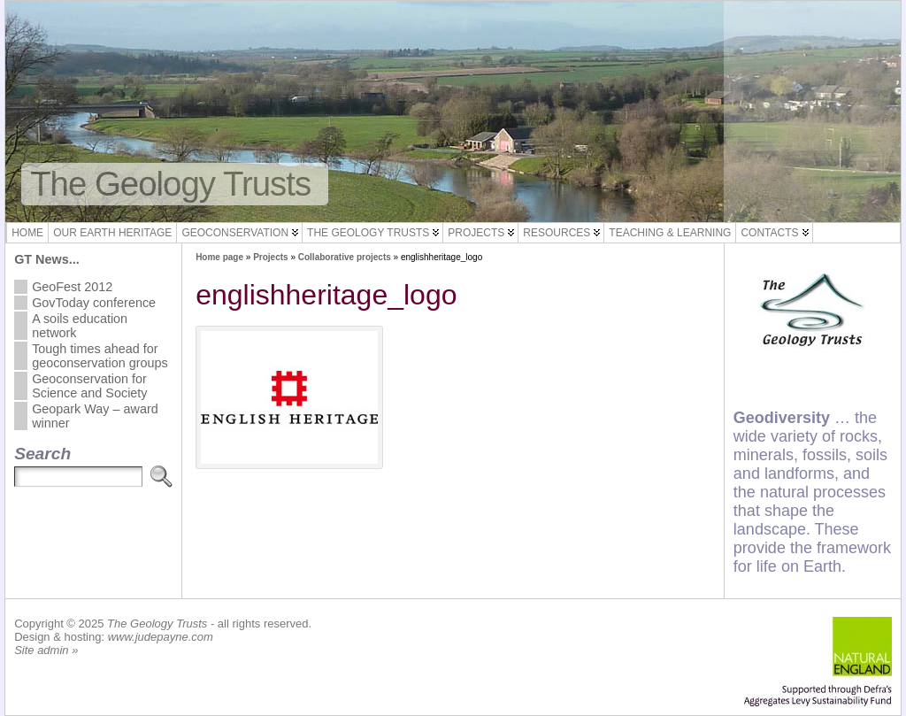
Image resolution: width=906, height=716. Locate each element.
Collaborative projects (344, 257)
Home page (219, 257)
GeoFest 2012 (72, 287)
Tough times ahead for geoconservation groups (100, 356)
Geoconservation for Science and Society (89, 386)
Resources (556, 233)
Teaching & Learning (670, 233)
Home (27, 233)
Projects (476, 233)
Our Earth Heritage (112, 233)
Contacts (769, 233)
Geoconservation (234, 233)
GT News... (47, 259)
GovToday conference (94, 303)
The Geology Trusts (170, 184)
